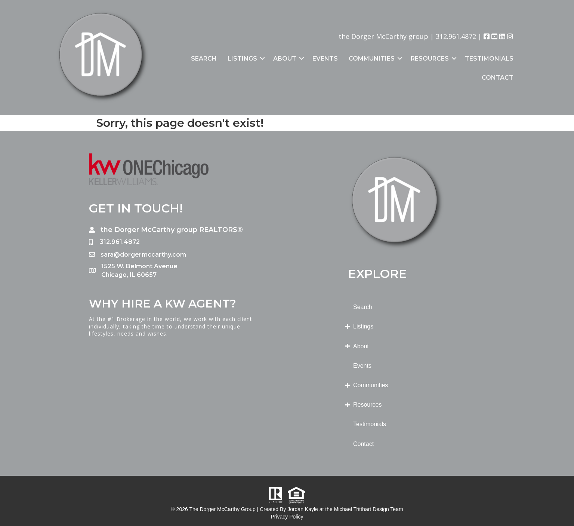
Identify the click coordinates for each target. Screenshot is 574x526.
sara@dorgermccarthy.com (143, 254)
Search (204, 58)
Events (325, 58)
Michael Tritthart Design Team (368, 509)
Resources (430, 58)
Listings (242, 58)
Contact (497, 77)
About (284, 58)
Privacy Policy (287, 517)
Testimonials (489, 58)
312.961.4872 (456, 36)
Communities (372, 58)
